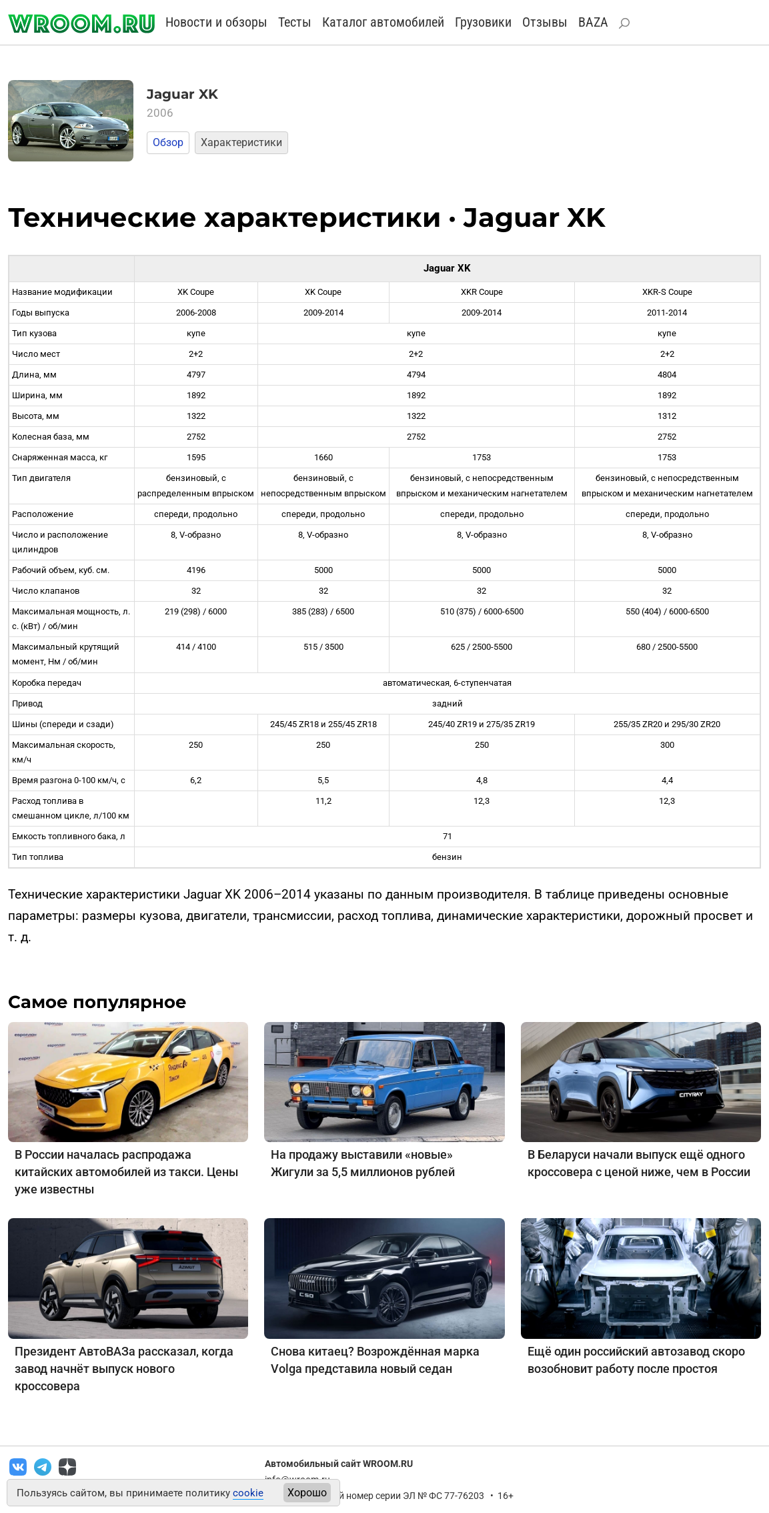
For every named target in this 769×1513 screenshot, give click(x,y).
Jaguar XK (182, 94)
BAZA (593, 22)
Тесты (294, 22)
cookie (248, 1493)
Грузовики (483, 22)
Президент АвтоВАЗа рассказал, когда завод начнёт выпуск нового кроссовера (124, 1368)
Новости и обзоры (216, 22)
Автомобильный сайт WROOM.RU (339, 1463)
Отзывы (545, 22)
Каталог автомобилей (383, 22)
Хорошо (307, 1492)
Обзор (168, 142)
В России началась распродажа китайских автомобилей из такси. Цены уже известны (126, 1171)
